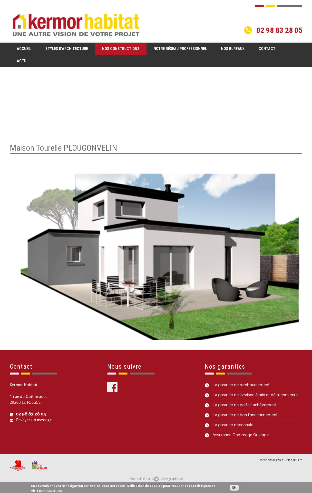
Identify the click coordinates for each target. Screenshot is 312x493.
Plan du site (294, 460)
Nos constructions (119, 48)
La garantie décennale (229, 425)
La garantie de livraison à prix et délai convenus (251, 395)
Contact (267, 48)
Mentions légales (271, 460)
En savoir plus (53, 491)
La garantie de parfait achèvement (240, 405)
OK (234, 488)
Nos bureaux (232, 48)
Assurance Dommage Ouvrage (237, 435)
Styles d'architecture (65, 48)
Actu (21, 61)
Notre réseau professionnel (180, 48)
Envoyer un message (34, 420)
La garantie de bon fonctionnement (241, 415)
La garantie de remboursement (237, 385)
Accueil (24, 48)
